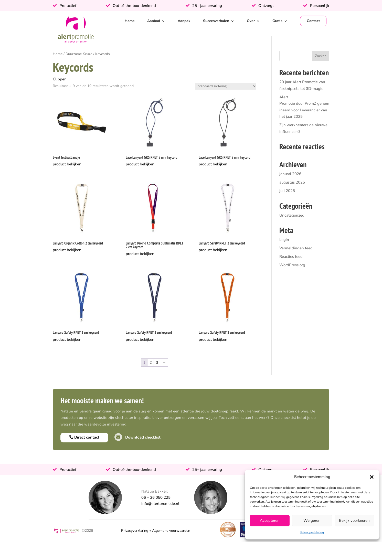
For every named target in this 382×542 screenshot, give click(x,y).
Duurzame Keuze (79, 53)
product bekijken (67, 164)
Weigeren (312, 520)
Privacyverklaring (312, 532)
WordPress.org (292, 265)
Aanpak (184, 20)
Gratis (277, 20)
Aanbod (153, 20)
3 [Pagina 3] (157, 362)
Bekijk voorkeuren (354, 520)
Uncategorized (291, 215)
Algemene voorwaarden (171, 530)
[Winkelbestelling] (225, 86)
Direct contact (84, 437)
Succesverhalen (216, 20)
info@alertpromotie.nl (160, 503)
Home (130, 20)
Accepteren (270, 520)
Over (251, 20)
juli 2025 (287, 190)
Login (284, 239)
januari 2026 (290, 173)
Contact (313, 20)
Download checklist (137, 437)
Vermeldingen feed (296, 248)
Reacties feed (291, 256)
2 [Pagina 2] (151, 362)
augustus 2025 (292, 182)
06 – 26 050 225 (156, 497)
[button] (371, 477)
